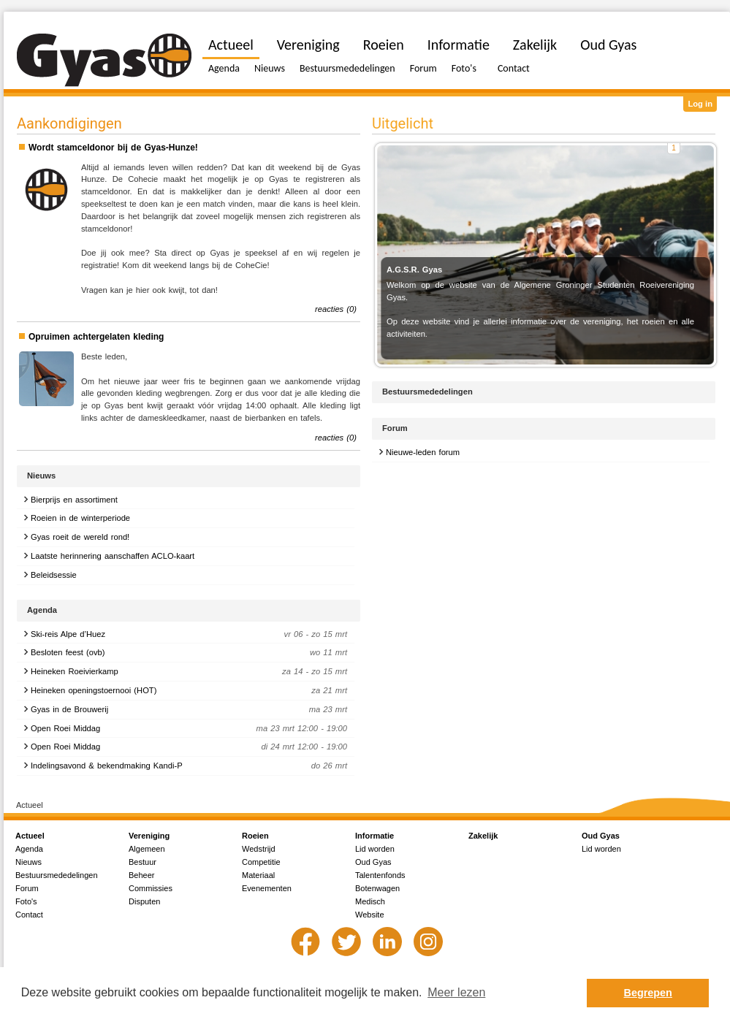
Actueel (231, 44)
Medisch (370, 901)
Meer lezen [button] (456, 992)
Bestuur (142, 862)
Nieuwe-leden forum (423, 452)
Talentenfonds (380, 875)
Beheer (141, 875)
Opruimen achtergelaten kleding (96, 337)
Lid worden (375, 848)
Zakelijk (535, 44)
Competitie (261, 862)
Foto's (464, 68)
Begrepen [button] (648, 993)
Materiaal (258, 875)
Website (369, 914)
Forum (423, 68)
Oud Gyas (608, 44)
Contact (514, 68)
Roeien (383, 44)
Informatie (458, 44)
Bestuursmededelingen (347, 68)
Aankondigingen (69, 123)
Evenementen (267, 888)
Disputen (144, 901)
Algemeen (147, 848)
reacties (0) (336, 309)
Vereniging (308, 44)
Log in (700, 103)
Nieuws (269, 68)
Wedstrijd (258, 848)
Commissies (150, 888)
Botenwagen (377, 888)
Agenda (224, 68)
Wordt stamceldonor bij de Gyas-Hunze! (113, 147)
